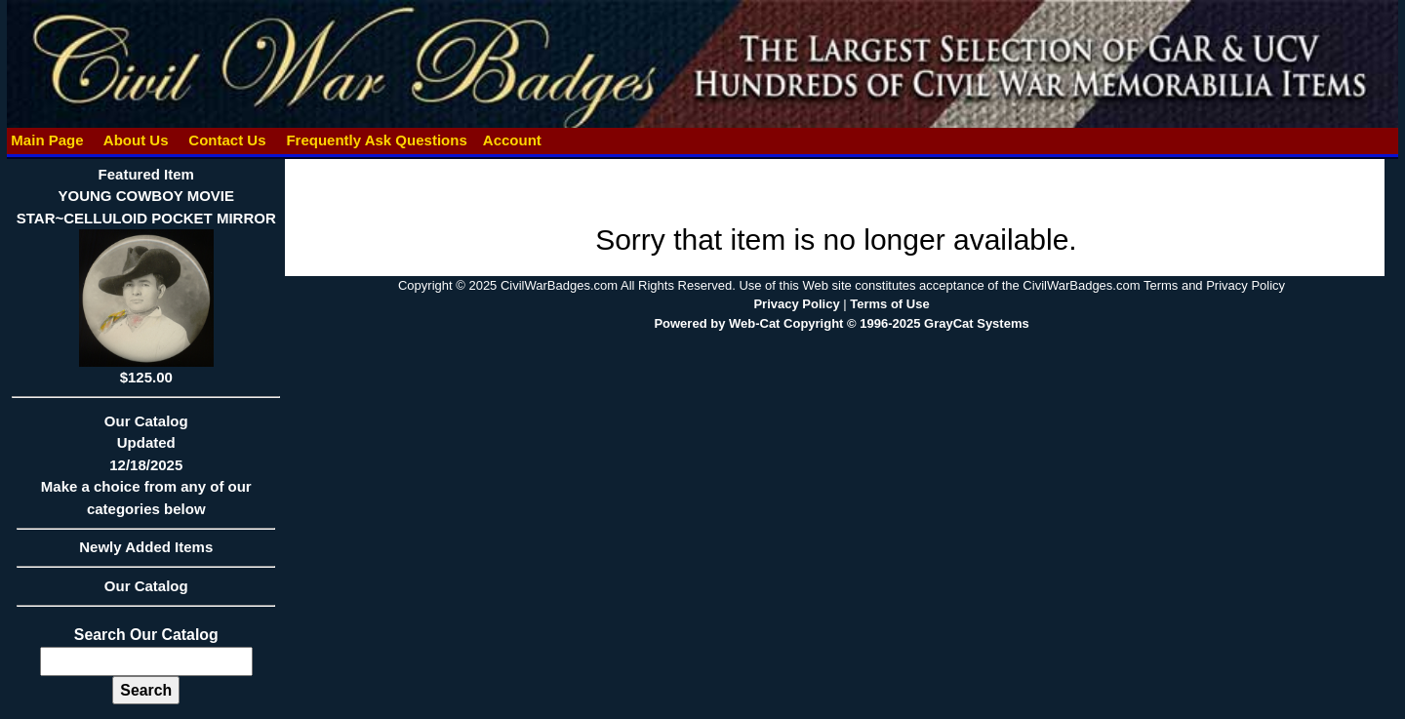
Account (512, 140)
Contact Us (227, 140)
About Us (136, 140)
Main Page (47, 140)
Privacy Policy (796, 304)
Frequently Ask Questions (376, 140)
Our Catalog (146, 586)
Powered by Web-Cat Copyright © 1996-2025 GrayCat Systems (841, 323)
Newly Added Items (146, 553)
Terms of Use (889, 304)
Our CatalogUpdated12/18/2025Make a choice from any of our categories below (146, 471)
